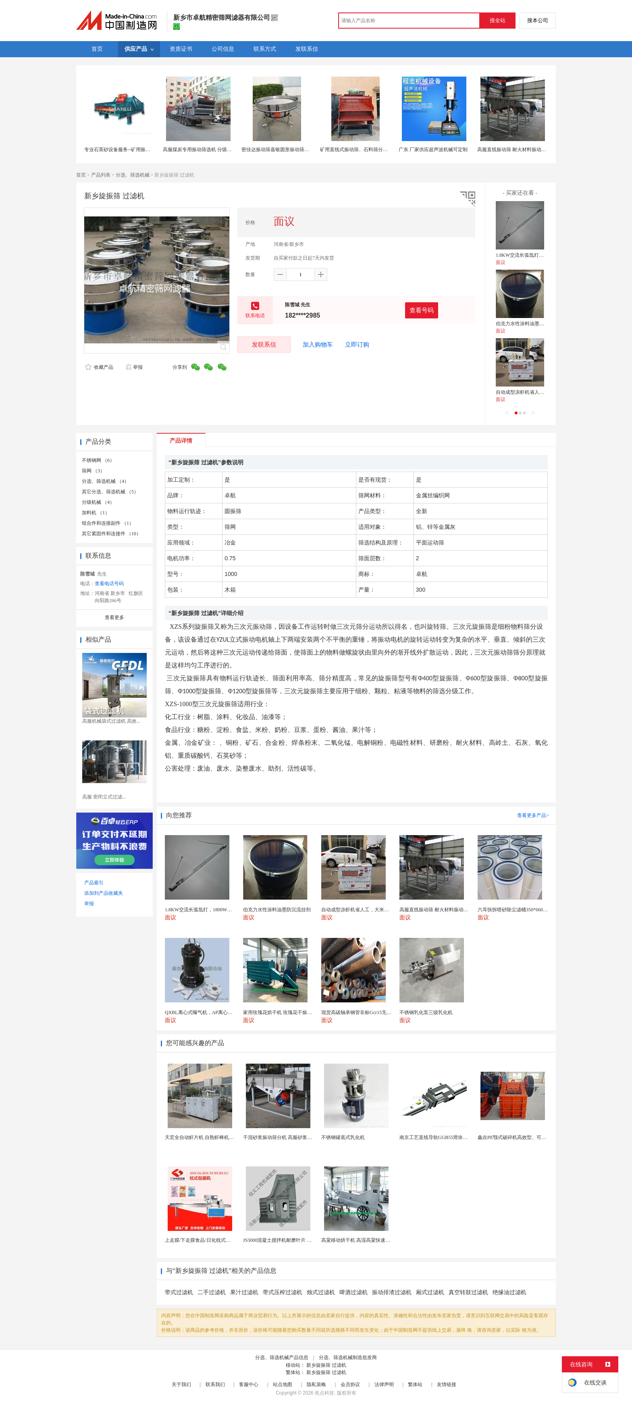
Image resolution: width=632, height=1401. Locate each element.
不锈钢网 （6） (98, 460)
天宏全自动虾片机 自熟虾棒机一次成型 (206, 1137)
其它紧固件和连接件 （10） (111, 533)
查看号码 (422, 310)
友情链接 (446, 1384)
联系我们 (215, 1384)
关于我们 (181, 1384)
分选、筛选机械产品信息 (281, 1357)
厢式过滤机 (430, 1292)
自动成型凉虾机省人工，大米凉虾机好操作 (542, 392)
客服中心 (248, 1384)
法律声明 (384, 1384)
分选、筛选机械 (133, 175)
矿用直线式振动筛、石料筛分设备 (356, 149)
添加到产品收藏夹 (103, 893)
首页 (81, 175)
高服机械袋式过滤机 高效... (111, 721)
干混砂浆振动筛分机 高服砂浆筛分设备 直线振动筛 (297, 1137)
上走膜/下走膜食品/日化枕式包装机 (202, 1240)
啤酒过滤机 (353, 1292)
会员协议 (350, 1384)
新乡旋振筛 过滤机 (326, 1365)
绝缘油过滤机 (509, 1292)
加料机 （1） (96, 513)
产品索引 (94, 882)
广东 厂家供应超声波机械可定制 (433, 149)
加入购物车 (318, 344)
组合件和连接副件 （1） (108, 523)
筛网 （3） (93, 471)
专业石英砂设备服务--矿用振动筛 (119, 149)
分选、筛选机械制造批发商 (348, 1357)
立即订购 (357, 344)
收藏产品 (99, 367)
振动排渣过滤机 (392, 1292)
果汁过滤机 (244, 1292)
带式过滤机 (179, 1292)
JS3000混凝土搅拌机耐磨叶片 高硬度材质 (287, 1240)
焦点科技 (324, 1393)
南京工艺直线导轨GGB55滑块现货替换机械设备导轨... (457, 1137)
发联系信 (264, 344)
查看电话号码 (109, 583)
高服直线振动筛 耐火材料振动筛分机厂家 (521, 149)
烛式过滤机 (321, 1292)
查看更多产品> (533, 815)
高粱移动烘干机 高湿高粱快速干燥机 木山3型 (369, 1240)
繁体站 (415, 1384)
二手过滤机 (212, 1292)
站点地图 (282, 1384)
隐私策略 (316, 1384)
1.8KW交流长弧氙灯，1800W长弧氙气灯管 (541, 255)
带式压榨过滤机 (282, 1292)
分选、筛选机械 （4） (105, 481)
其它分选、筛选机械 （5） (110, 492)
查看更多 (114, 617)
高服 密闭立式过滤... (104, 797)
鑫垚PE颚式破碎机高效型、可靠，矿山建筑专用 (529, 1137)
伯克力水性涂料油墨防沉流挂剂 (529, 323)
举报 (134, 367)
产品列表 (100, 175)
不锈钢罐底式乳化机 (343, 1137)
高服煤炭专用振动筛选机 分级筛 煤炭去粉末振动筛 (217, 149)
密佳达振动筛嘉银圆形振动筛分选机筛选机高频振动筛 (299, 149)
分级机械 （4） (98, 502)
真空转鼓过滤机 (468, 1292)
